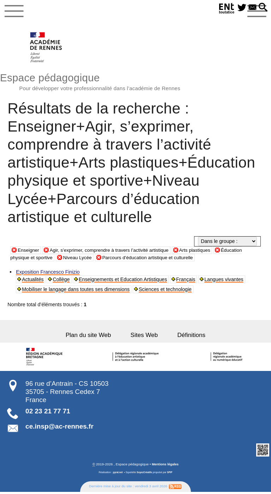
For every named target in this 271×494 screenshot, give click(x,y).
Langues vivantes (224, 281)
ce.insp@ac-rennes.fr (59, 428)
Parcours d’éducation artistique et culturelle (154, 259)
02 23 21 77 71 (47, 413)
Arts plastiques (203, 252)
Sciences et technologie (165, 291)
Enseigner (29, 252)
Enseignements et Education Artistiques (123, 281)
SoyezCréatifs (144, 474)
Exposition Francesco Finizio (48, 274)
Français (186, 281)
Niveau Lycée (80, 259)
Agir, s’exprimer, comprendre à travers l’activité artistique (113, 252)
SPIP (170, 474)
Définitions (185, 337)
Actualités (33, 281)
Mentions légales (165, 466)
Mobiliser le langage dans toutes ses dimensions (76, 291)
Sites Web (144, 337)
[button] (262, 8)
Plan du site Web (94, 337)
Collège (61, 281)
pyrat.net (117, 474)
